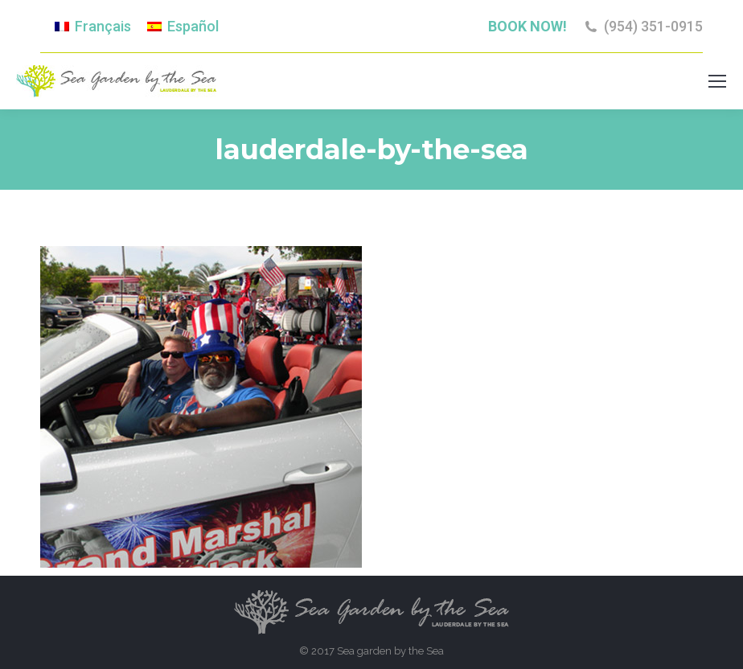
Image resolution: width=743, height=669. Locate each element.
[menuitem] (93, 26)
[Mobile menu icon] (717, 81)
